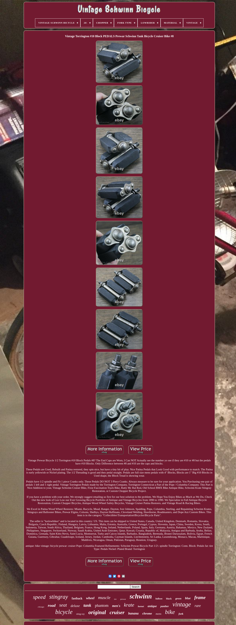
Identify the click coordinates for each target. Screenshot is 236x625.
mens (158, 613)
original (97, 612)
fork (180, 613)
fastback (77, 598)
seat (63, 605)
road (52, 605)
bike (170, 612)
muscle (104, 597)
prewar (123, 599)
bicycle (63, 612)
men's (116, 606)
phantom (102, 605)
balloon (158, 598)
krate (129, 605)
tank (87, 605)
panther (164, 606)
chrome (147, 613)
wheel (90, 598)
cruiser (117, 612)
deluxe (75, 606)
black (169, 598)
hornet (141, 606)
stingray (58, 597)
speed (39, 597)
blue (188, 598)
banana (133, 613)
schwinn (141, 596)
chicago (41, 607)
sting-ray (80, 613)
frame (200, 597)
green (178, 598)
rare (198, 606)
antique (152, 606)
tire (115, 599)
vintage (181, 604)
